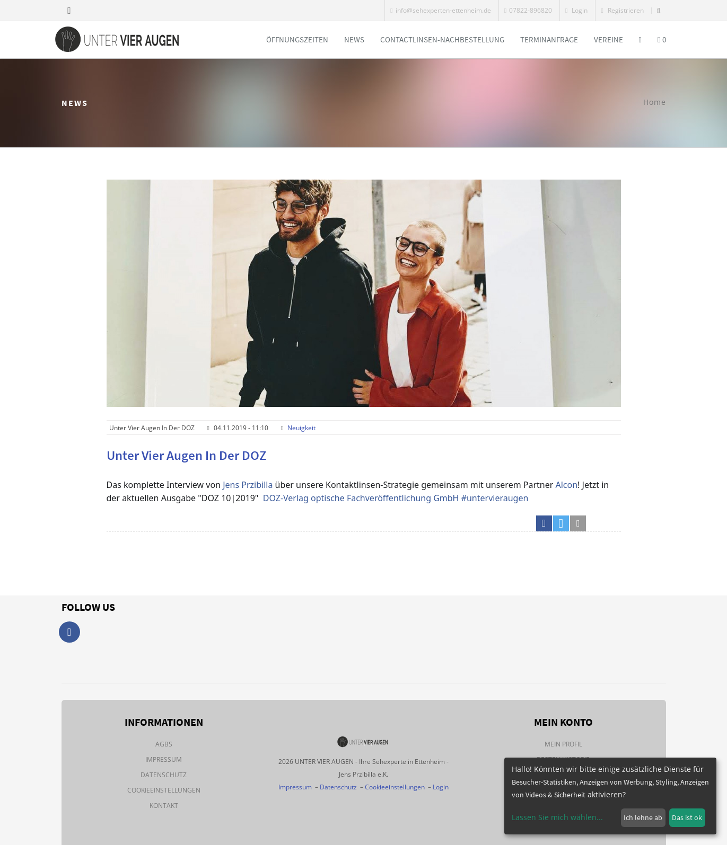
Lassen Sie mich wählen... (557, 817)
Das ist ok (687, 817)
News (354, 39)
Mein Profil (563, 744)
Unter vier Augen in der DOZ (187, 455)
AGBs (163, 744)
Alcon (567, 485)
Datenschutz (164, 774)
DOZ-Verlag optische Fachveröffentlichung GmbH (361, 498)
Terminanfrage (549, 39)
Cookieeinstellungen (163, 790)
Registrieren (622, 10)
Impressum (163, 759)
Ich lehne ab (643, 817)
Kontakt (164, 805)
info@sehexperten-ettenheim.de (440, 10)
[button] (544, 523)
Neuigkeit (301, 427)
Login (576, 10)
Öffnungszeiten (297, 39)
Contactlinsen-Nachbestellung (442, 39)
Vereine (608, 39)
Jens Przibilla (248, 485)
